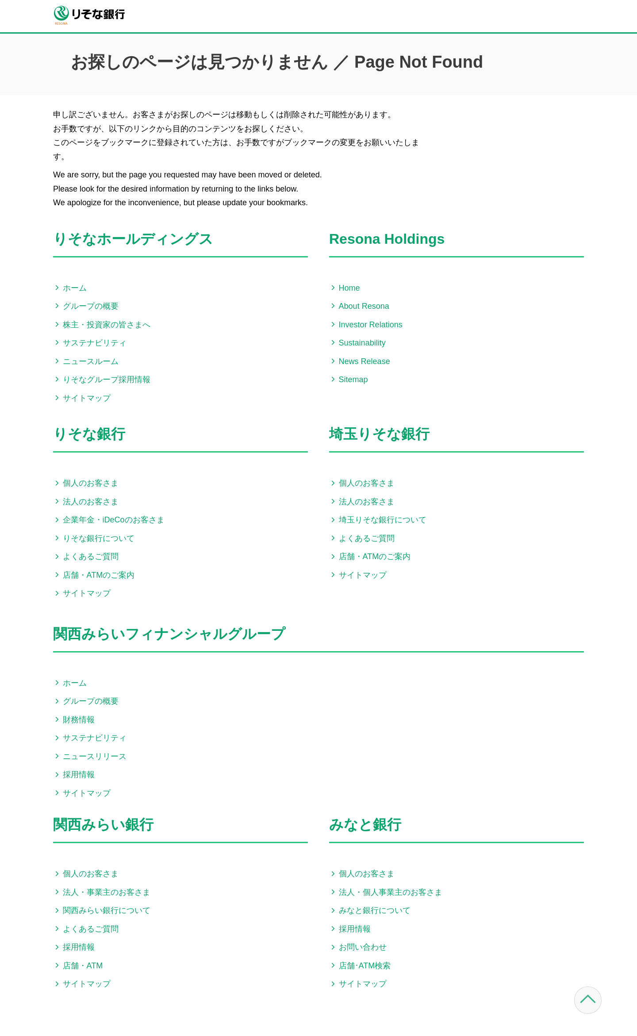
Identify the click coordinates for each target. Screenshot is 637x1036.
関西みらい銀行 (103, 825)
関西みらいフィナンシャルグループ (169, 634)
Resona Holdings (387, 239)
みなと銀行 (365, 825)
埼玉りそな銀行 (379, 434)
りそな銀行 (89, 434)
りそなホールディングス (133, 239)
